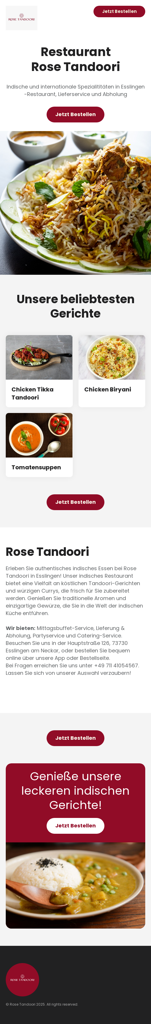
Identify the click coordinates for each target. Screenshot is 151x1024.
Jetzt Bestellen (119, 11)
